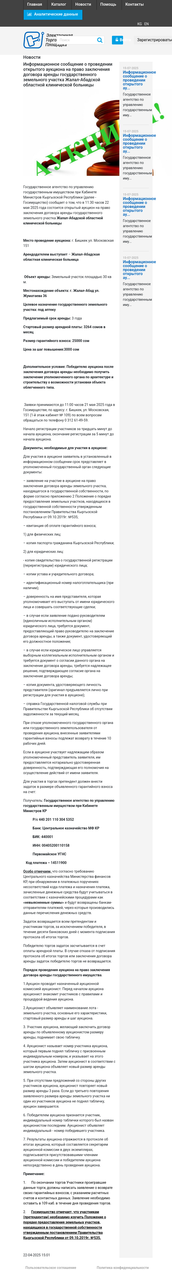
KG (139, 24)
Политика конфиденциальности (123, 1268)
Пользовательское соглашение (50, 1268)
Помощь (108, 4)
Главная (34, 4)
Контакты (134, 4)
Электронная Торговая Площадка (47, 40)
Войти (119, 40)
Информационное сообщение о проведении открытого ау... (136, 80)
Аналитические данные (52, 14)
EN (146, 24)
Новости (83, 4)
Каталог (58, 4)
